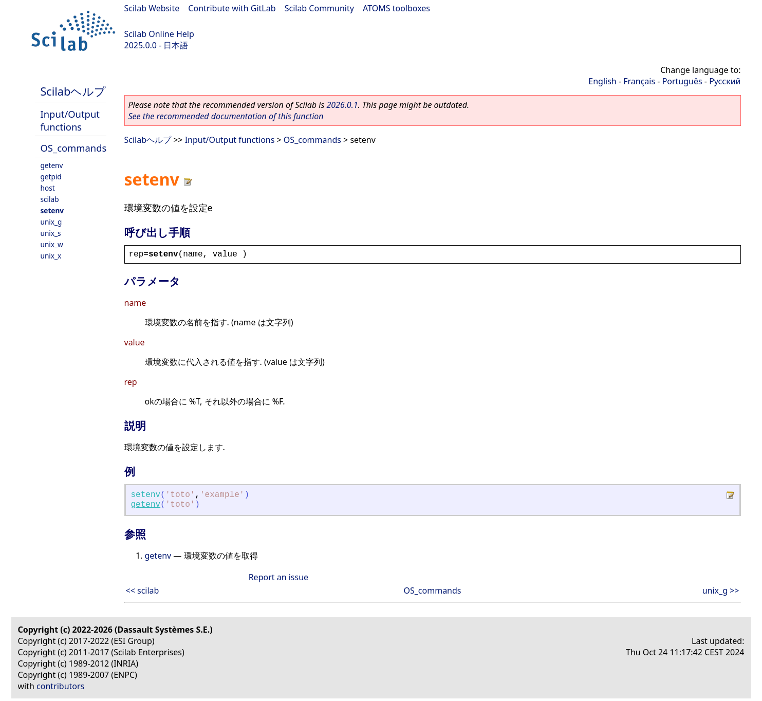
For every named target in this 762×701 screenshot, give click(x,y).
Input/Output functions (70, 120)
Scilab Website (152, 8)
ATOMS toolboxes (396, 8)
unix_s (51, 233)
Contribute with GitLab (231, 8)
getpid (51, 176)
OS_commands (74, 147)
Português (682, 81)
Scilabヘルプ (73, 91)
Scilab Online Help (159, 34)
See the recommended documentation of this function (226, 116)
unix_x (51, 256)
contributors (60, 686)
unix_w (52, 244)
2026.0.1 (342, 104)
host (48, 188)
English (602, 81)
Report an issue (278, 577)
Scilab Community (319, 8)
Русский (724, 81)
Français (639, 81)
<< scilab (142, 590)
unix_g (51, 222)
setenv (52, 210)
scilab (50, 199)
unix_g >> (720, 590)
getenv (52, 165)
